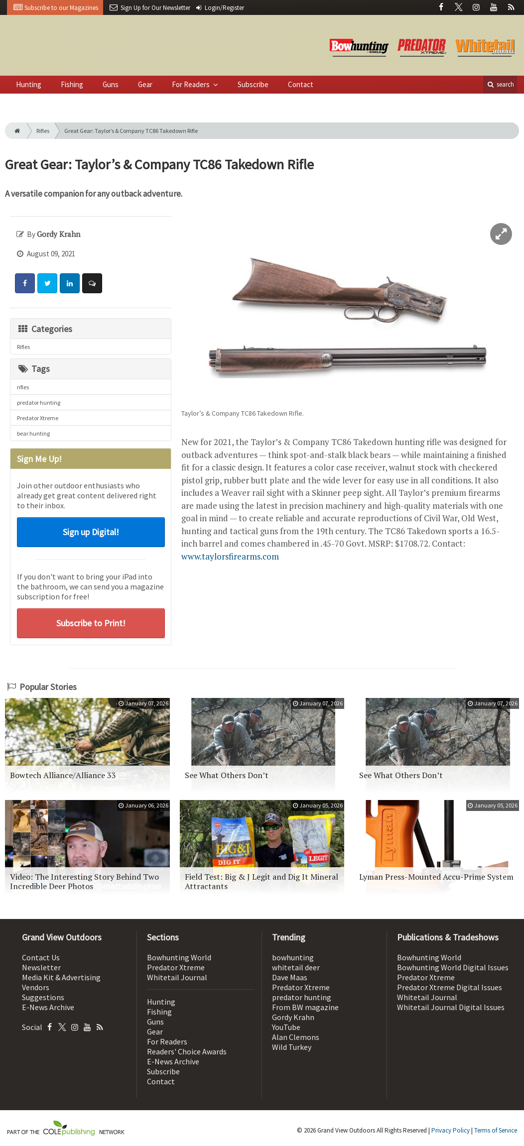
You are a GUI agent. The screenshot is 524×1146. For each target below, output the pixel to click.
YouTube (286, 1027)
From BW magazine (305, 1007)
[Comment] (92, 283)
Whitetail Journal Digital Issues (451, 1007)
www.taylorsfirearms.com (230, 556)
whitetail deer (296, 967)
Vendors (35, 987)
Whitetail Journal (177, 977)
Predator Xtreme (37, 418)
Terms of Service (495, 1130)
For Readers (191, 84)
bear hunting (33, 433)
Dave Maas (289, 977)
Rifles (42, 130)
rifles (23, 387)
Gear (145, 84)
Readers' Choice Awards (187, 1051)
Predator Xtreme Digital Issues (449, 987)
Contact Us (41, 957)
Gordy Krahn (293, 1017)
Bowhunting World (179, 957)
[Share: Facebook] (25, 283)
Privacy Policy (450, 1130)
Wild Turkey (291, 1047)
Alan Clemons (295, 1037)
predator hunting (38, 402)
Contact (300, 84)
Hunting (28, 84)
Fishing (72, 84)
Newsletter (41, 967)
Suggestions (43, 997)
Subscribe (253, 84)
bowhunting (293, 957)
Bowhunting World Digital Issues (453, 967)
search (500, 84)
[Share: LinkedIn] (70, 283)
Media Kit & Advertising (61, 977)
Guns (111, 84)
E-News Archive (48, 1007)
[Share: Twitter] (47, 283)
